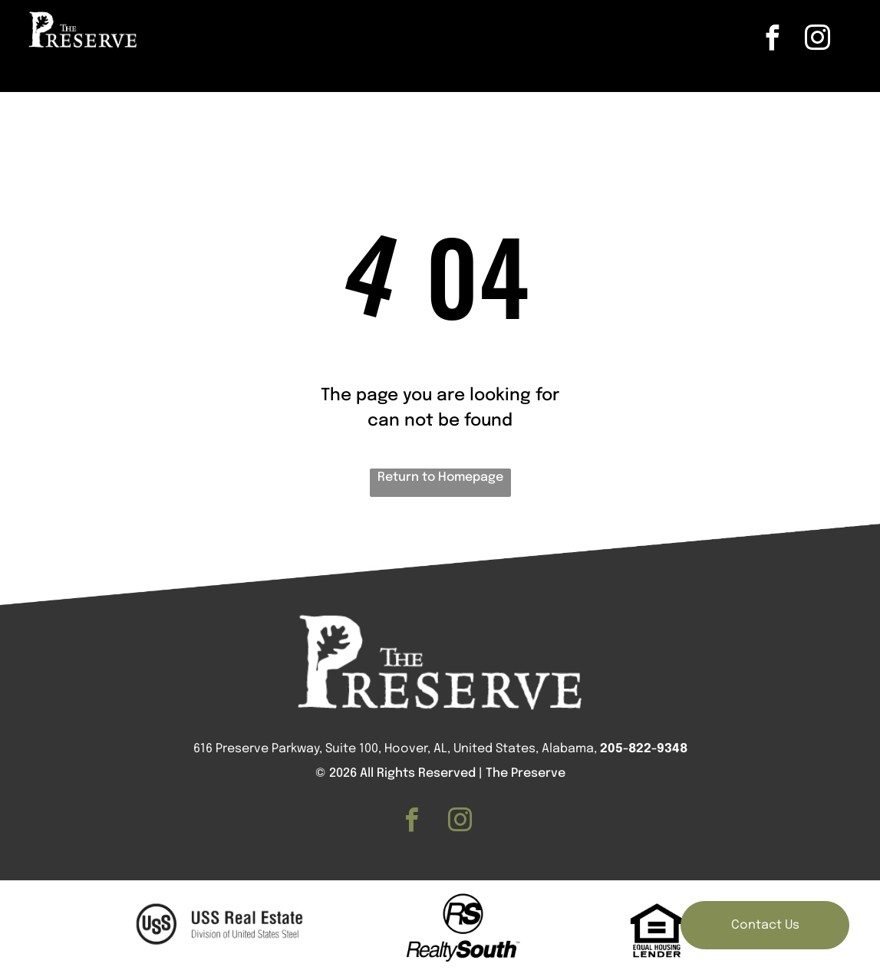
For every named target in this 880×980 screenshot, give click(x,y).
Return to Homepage (440, 477)
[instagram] (818, 40)
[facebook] (772, 40)
